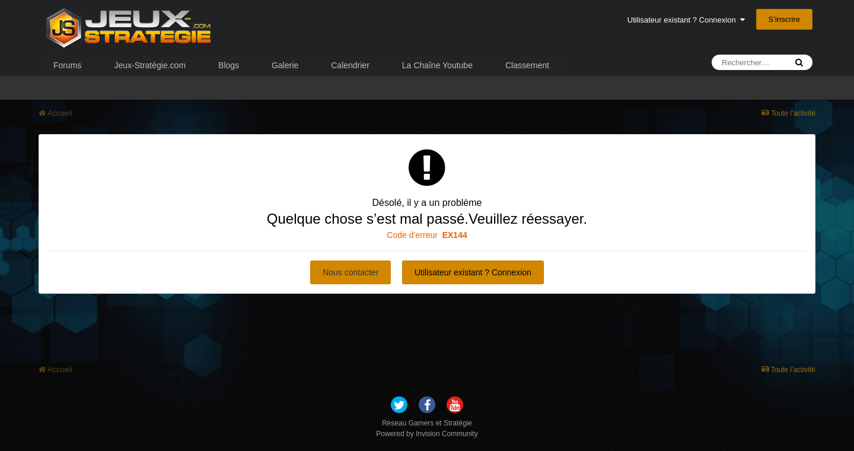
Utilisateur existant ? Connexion (686, 19)
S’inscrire (784, 19)
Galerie (285, 65)
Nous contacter (350, 272)
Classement (527, 65)
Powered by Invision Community (426, 434)
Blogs (228, 65)
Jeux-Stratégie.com (150, 65)
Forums (67, 65)
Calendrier (350, 65)
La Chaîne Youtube (437, 65)
